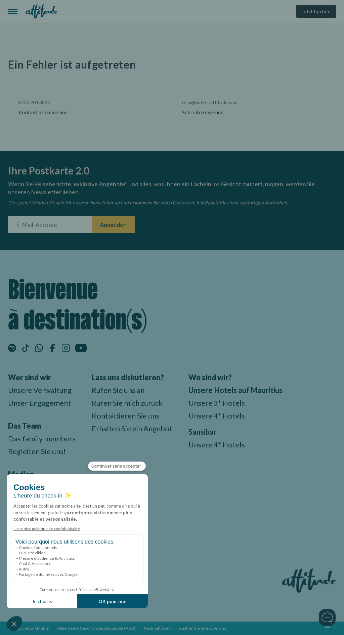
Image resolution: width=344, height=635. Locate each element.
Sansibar (202, 431)
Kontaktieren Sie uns (43, 112)
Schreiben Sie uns (202, 112)
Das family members (42, 438)
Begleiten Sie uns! (37, 451)
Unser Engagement (39, 402)
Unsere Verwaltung (40, 390)
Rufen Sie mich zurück (127, 402)
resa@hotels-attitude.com (210, 102)
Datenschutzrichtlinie (28, 628)
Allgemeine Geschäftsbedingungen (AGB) (96, 628)
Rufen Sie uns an (118, 390)
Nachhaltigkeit (157, 628)
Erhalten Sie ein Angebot (132, 428)
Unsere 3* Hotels (216, 402)
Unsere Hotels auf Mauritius (235, 390)
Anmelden (113, 224)
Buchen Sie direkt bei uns (202, 628)
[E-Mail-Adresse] (50, 224)
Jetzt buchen (316, 11)
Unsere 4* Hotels (216, 415)
